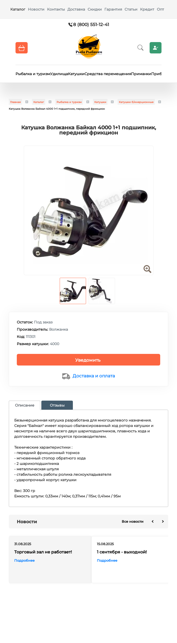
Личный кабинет (155, 47)
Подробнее (24, 560)
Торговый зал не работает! (43, 552)
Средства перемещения (107, 74)
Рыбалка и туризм (33, 74)
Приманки (141, 74)
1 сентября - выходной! (122, 552)
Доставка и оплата (94, 375)
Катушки (76, 74)
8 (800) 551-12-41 (91, 24)
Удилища (59, 74)
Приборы (160, 74)
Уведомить (88, 360)
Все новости (132, 521)
